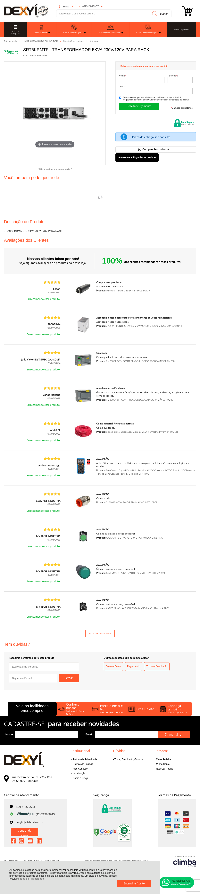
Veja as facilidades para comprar (32, 708)
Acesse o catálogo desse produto (137, 157)
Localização (79, 773)
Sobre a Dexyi (80, 778)
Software (94, 41)
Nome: (122, 75)
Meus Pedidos (163, 759)
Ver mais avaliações (100, 633)
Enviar (69, 677)
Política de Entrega (82, 764)
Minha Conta (162, 764)
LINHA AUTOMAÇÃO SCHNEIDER (40, 41)
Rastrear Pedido (164, 768)
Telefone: (173, 75)
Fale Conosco (80, 768)
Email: (122, 86)
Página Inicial (11, 41)
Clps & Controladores (74, 41)
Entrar (65, 6)
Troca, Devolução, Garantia (129, 759)
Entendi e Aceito (134, 883)
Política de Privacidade (30, 878)
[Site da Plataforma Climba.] (184, 861)
